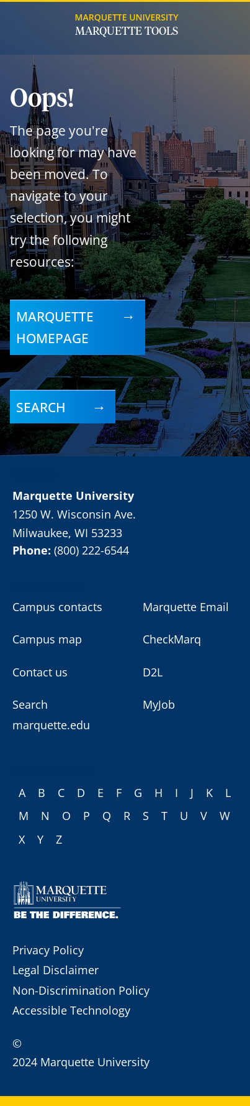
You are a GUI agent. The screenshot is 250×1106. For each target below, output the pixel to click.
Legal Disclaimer (55, 969)
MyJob (159, 704)
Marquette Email (186, 606)
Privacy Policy (48, 949)
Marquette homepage (55, 327)
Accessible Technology (71, 1010)
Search (41, 407)
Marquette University (127, 17)
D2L (153, 672)
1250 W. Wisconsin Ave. (74, 514)
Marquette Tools (126, 31)
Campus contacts (57, 606)
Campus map (47, 639)
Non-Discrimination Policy (81, 990)
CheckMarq (172, 639)
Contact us (40, 672)
